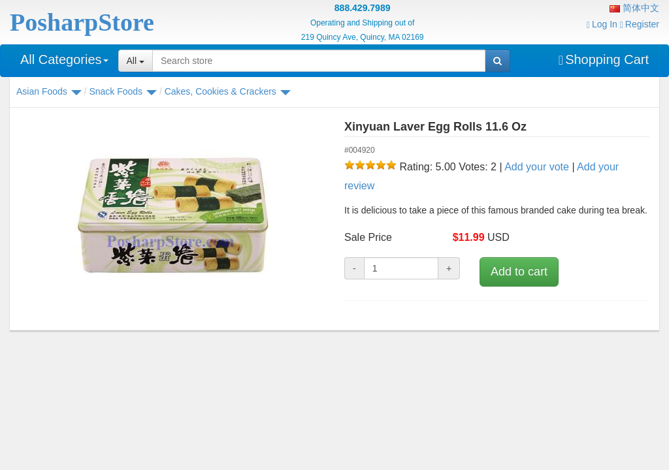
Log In (602, 24)
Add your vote (536, 166)
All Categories (64, 59)
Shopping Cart (604, 59)
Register (639, 24)
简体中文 (634, 8)
